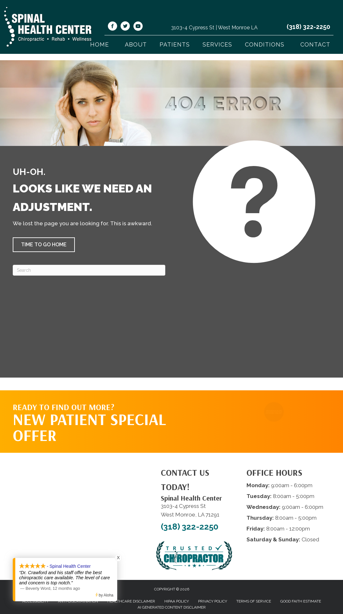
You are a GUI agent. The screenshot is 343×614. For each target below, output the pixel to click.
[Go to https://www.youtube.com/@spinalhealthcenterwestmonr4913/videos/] (138, 27)
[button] (44, 244)
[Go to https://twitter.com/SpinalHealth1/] (125, 27)
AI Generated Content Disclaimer (172, 607)
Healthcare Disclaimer (131, 601)
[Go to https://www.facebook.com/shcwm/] (112, 27)
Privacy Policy (212, 601)
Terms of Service (253, 601)
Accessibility (35, 601)
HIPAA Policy (176, 601)
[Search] (89, 270)
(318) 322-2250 (308, 27)
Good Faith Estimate (300, 601)
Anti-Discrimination (78, 601)
